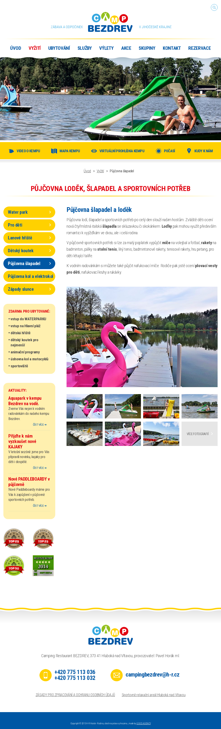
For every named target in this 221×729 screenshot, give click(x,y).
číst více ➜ (40, 424)
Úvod (87, 171)
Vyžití (100, 171)
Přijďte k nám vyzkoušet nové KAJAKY (22, 441)
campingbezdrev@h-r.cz (152, 674)
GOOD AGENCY (143, 723)
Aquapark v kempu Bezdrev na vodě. (24, 400)
